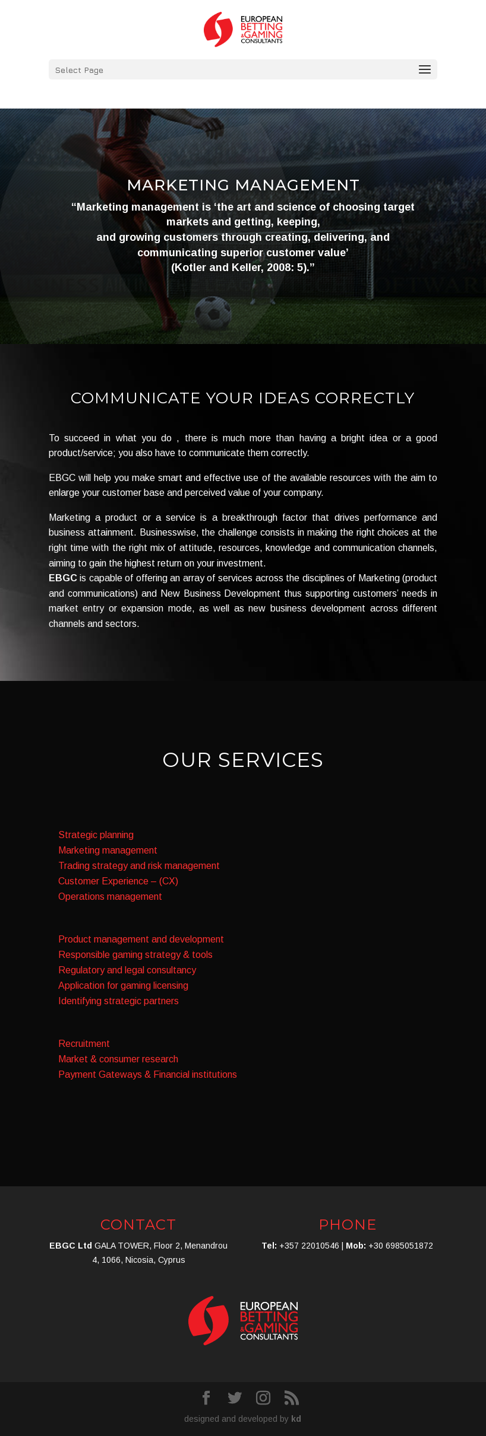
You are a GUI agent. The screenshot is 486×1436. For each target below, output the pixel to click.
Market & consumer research (118, 1059)
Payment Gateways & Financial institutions (147, 1074)
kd (296, 1419)
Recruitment (84, 1044)
